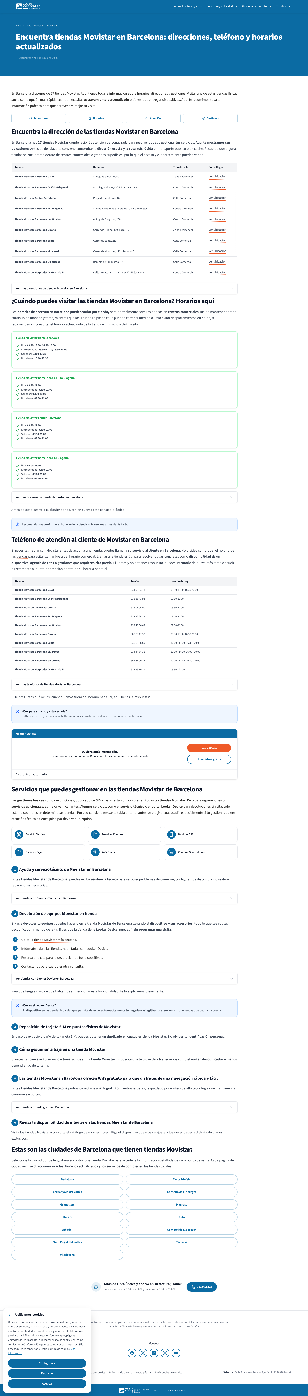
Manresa (181, 1204)
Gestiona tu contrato (254, 6)
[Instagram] (165, 1353)
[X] (143, 1353)
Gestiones (210, 118)
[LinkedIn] (154, 1353)
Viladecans (67, 1255)
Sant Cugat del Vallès (67, 1242)
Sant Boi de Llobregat (181, 1230)
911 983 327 (201, 1287)
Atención (153, 118)
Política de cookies (94, 1373)
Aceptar (47, 1383)
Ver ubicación (217, 176)
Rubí (182, 1217)
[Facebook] (132, 1353)
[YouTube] (176, 1353)
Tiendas (281, 6)
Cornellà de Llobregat (181, 1192)
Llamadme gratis (209, 759)
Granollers (67, 1204)
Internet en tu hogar (185, 6)
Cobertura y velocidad (220, 6)
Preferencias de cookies (168, 1373)
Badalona (67, 1179)
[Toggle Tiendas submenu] (290, 6)
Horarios (96, 118)
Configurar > (47, 1363)
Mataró (67, 1217)
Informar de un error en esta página (130, 1373)
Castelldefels (182, 1179)
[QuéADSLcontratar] (28, 6)
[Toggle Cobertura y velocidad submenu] (237, 6)
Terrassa (181, 1242)
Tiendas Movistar (34, 25)
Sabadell (67, 1230)
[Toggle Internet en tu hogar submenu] (202, 6)
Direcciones (38, 118)
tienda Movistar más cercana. (55, 939)
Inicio (18, 25)
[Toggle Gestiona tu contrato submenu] (271, 6)
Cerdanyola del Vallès (67, 1192)
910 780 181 (209, 748)
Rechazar (47, 1373)
